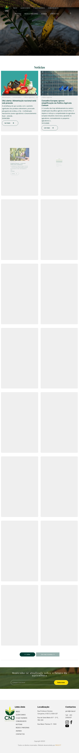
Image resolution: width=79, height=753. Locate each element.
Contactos (54, 14)
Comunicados (53, 8)
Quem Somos (25, 8)
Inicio (15, 8)
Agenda (44, 14)
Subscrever (61, 682)
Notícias (18, 14)
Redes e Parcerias (31, 14)
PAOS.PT (58, 745)
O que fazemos (39, 8)
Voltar (27, 654)
